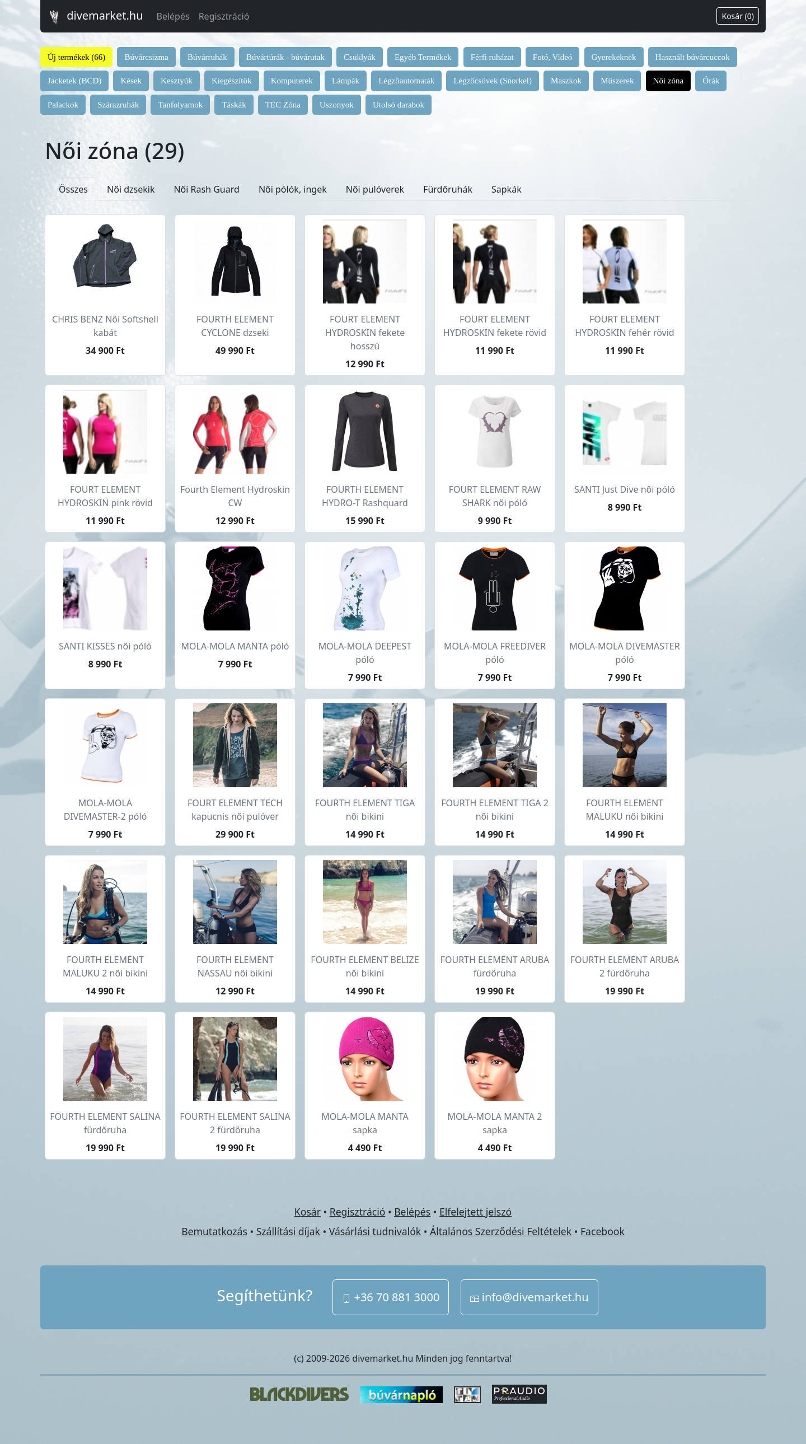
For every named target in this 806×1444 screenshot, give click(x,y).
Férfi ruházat (492, 57)
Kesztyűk (177, 80)
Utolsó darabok (398, 104)
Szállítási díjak (288, 1231)
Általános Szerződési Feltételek (500, 1231)
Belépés (173, 16)
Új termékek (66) (76, 57)
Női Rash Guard (206, 189)
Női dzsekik (130, 189)
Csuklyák (360, 57)
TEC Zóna (283, 104)
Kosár (307, 1211)
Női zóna (668, 80)
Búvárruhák (207, 57)
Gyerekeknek (614, 57)
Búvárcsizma (146, 57)
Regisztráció (224, 16)
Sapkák (506, 189)
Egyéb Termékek (423, 57)
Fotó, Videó (553, 57)
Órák (710, 80)
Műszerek (617, 80)
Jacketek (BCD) (74, 80)
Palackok (63, 104)
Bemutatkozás (214, 1231)
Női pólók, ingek (293, 189)
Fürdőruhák (447, 189)
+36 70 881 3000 (390, 1297)
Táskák (234, 104)
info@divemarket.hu (529, 1297)
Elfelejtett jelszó (475, 1211)
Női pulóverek (375, 189)
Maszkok (566, 80)
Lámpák (345, 80)
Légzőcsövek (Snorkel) (492, 80)
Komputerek (292, 80)
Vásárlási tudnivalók (375, 1231)
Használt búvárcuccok (692, 57)
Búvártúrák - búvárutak (285, 57)
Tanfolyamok (180, 104)
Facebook (602, 1231)
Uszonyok (337, 104)
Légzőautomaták (406, 80)
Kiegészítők (232, 80)
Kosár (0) (737, 16)
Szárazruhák (118, 104)
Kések (131, 80)
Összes (73, 189)
